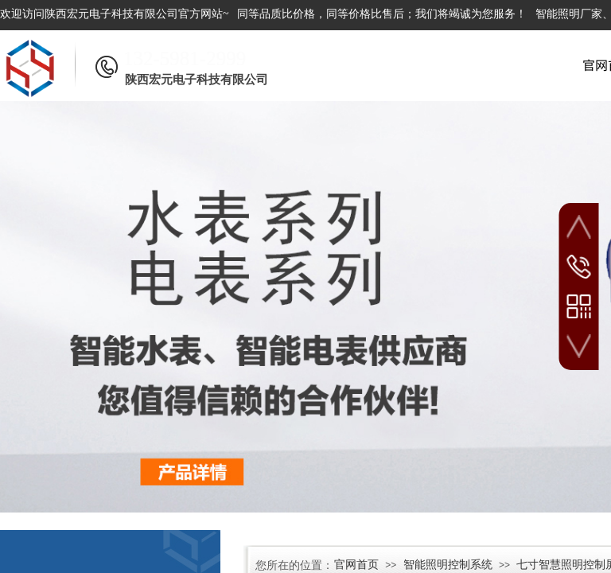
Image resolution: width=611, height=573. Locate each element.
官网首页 (356, 565)
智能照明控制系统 (447, 565)
